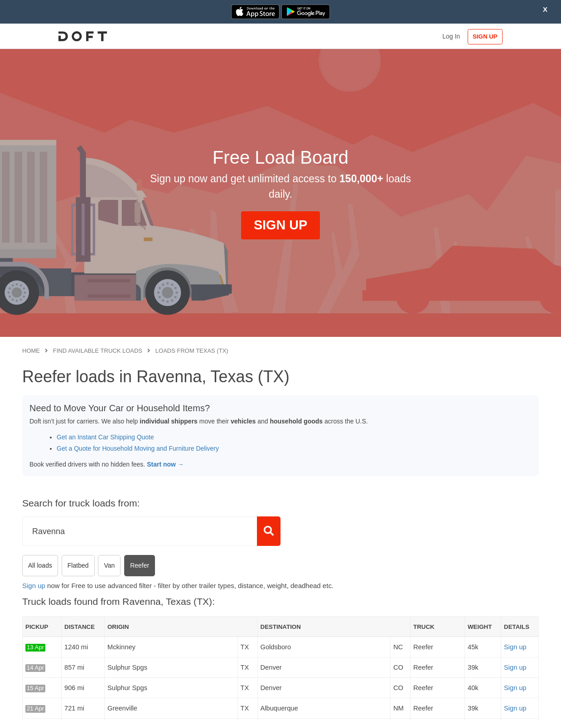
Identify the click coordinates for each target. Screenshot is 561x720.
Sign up (33, 585)
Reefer (139, 565)
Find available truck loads (97, 350)
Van (109, 565)
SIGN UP (509, 36)
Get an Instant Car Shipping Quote (105, 437)
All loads (40, 565)
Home (31, 350)
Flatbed (78, 565)
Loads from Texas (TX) (191, 350)
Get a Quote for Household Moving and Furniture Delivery (138, 448)
